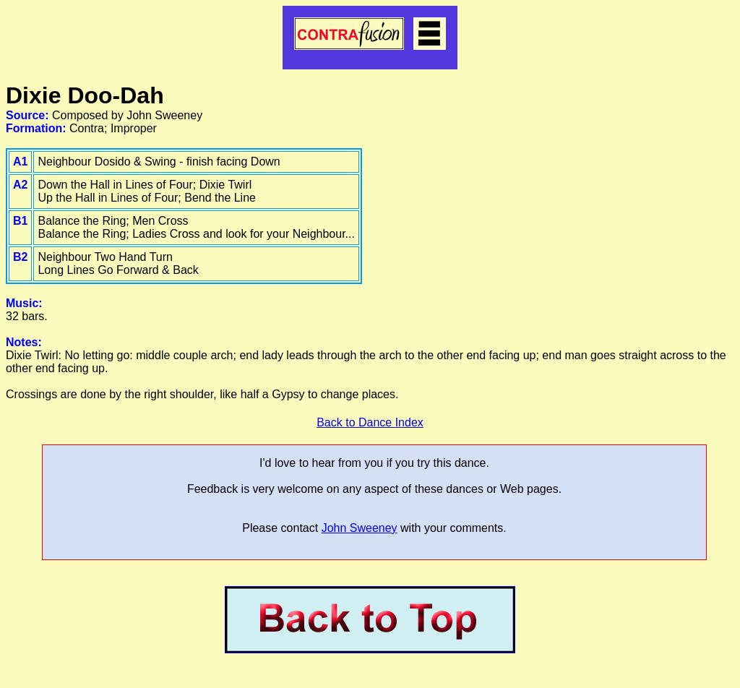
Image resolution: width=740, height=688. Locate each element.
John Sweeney (359, 528)
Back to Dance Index (370, 422)
